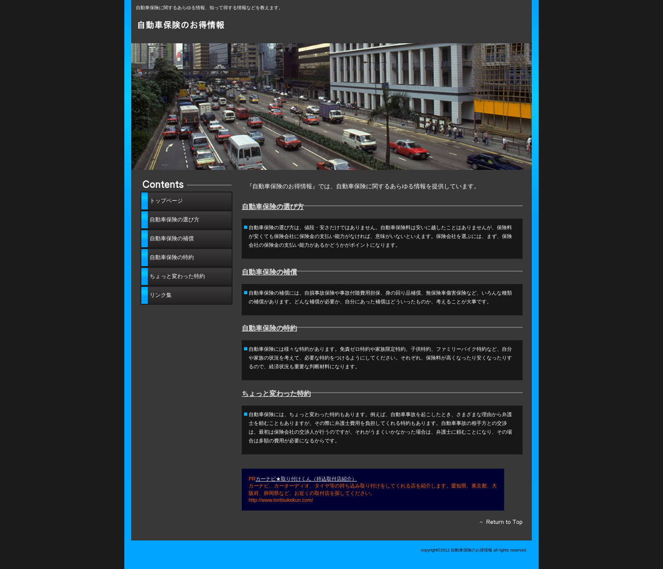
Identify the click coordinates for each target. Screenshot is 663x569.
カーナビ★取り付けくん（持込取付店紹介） (306, 479)
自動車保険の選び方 (273, 206)
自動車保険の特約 (269, 328)
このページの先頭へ (498, 524)
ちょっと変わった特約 (276, 393)
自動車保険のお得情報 (239, 26)
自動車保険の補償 (269, 272)
